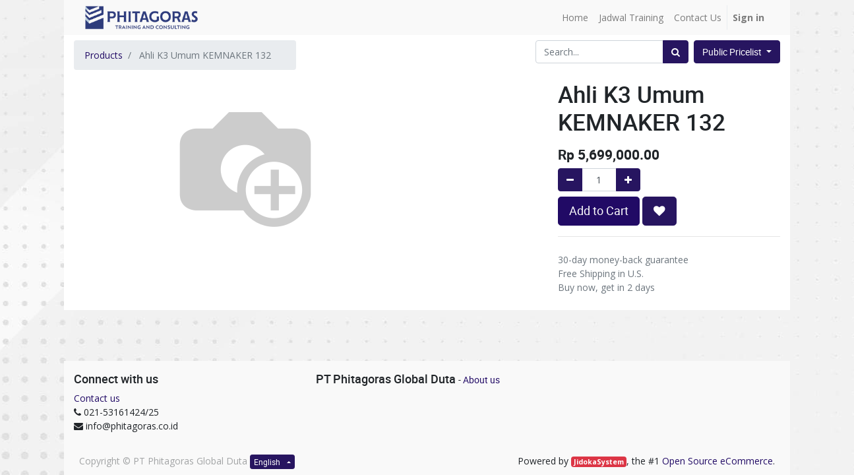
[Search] (675, 51)
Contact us (97, 398)
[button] (659, 211)
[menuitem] (575, 17)
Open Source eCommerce (717, 461)
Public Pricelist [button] (733, 52)
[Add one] (628, 179)
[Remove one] (570, 179)
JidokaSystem (599, 461)
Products (103, 55)
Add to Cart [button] (598, 210)
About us (481, 379)
